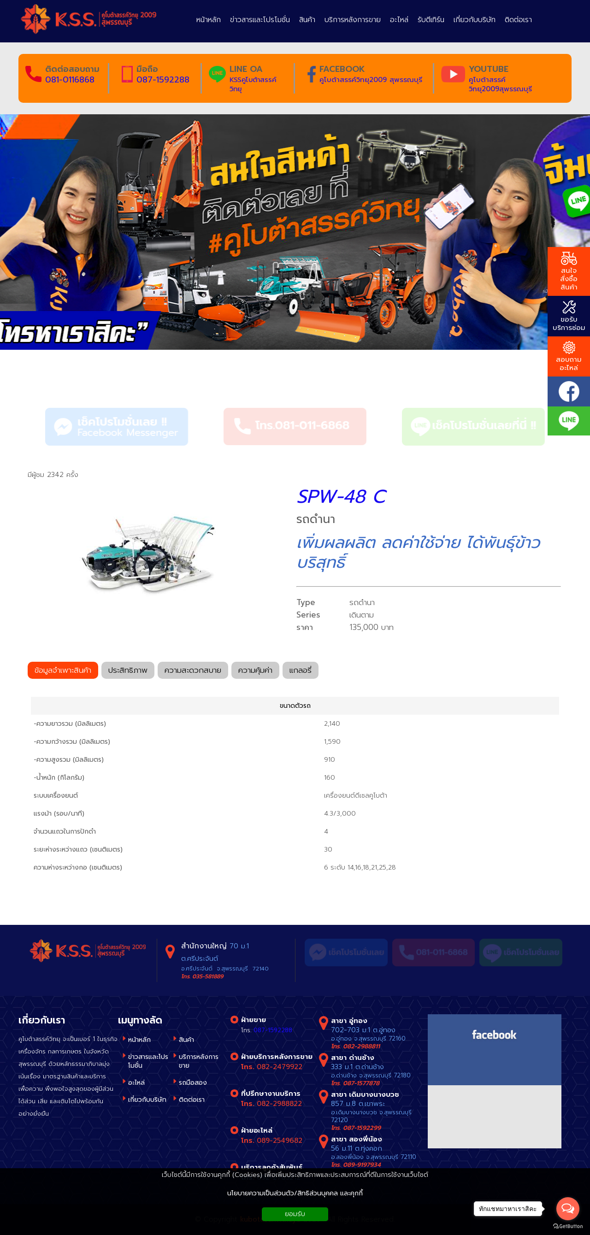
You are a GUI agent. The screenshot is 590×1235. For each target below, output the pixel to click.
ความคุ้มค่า (255, 671)
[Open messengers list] (567, 1208)
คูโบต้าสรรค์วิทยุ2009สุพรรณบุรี (500, 84)
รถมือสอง (193, 1082)
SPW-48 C (340, 496)
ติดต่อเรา (192, 1099)
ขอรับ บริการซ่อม (569, 316)
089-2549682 (279, 1140)
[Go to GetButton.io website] (568, 1226)
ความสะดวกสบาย (193, 671)
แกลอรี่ (301, 671)
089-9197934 (362, 1165)
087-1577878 (361, 1083)
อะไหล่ (136, 1082)
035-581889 (207, 977)
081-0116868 (69, 79)
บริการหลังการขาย (198, 1061)
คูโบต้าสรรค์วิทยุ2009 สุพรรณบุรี (370, 79)
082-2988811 (361, 1046)
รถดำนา (88, 375)
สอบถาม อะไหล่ (569, 357)
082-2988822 (279, 1104)
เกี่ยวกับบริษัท (147, 1099)
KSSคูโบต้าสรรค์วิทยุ (253, 84)
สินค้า (43, 375)
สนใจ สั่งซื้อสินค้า (569, 272)
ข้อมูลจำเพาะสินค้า (63, 671)
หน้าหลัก (139, 1039)
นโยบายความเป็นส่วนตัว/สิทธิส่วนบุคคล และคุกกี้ (295, 1193)
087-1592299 (362, 1128)
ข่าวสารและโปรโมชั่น (148, 1061)
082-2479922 (279, 1067)
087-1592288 (162, 79)
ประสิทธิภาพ (127, 671)
